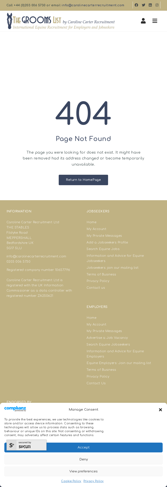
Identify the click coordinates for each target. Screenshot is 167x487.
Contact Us (96, 383)
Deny (83, 459)
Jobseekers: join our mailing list (113, 267)
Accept (84, 447)
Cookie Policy (71, 481)
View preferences (83, 471)
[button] (160, 410)
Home (91, 222)
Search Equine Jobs (103, 249)
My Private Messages (104, 235)
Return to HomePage (83, 179)
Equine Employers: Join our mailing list (119, 363)
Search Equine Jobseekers (108, 344)
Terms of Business (101, 274)
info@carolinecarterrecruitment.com (93, 5)
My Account (96, 229)
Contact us (96, 287)
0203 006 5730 (19, 261)
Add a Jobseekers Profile (107, 242)
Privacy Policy (94, 481)
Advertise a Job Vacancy (107, 337)
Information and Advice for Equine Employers (115, 354)
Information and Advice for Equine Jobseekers (115, 258)
